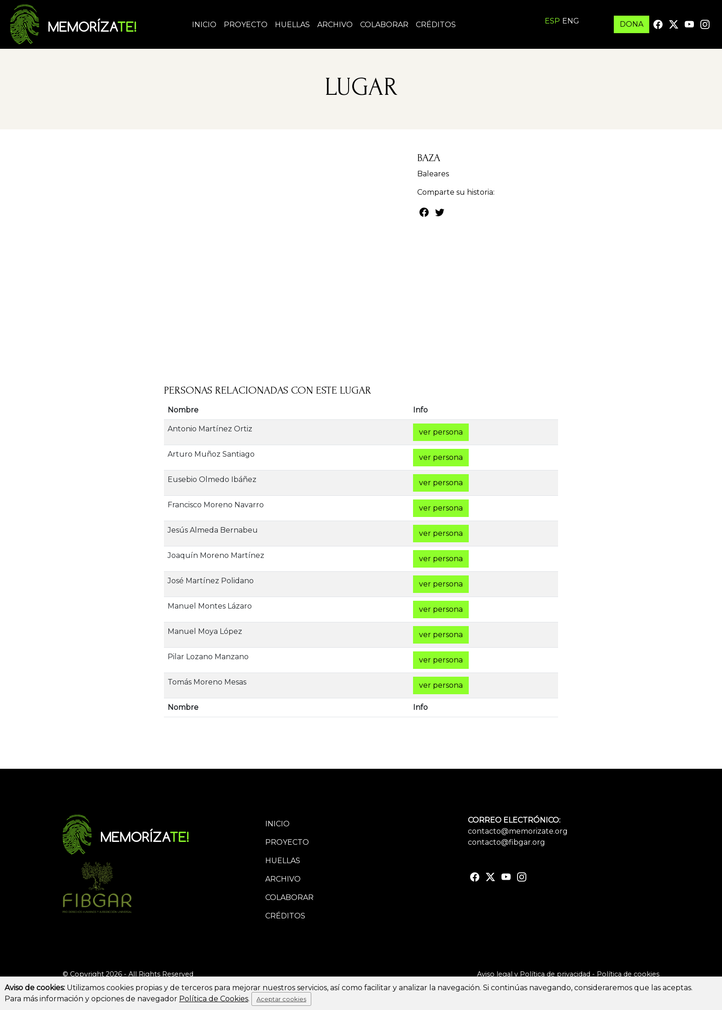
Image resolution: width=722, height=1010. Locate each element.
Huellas (292, 24)
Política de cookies (628, 974)
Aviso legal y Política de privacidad (533, 974)
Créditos (436, 24)
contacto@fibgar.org (506, 842)
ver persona (441, 432)
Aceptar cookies (281, 999)
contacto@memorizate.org (518, 831)
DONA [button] (631, 24)
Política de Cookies (213, 998)
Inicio (204, 24)
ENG (570, 21)
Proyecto (246, 24)
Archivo (335, 24)
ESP (552, 21)
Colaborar (384, 24)
